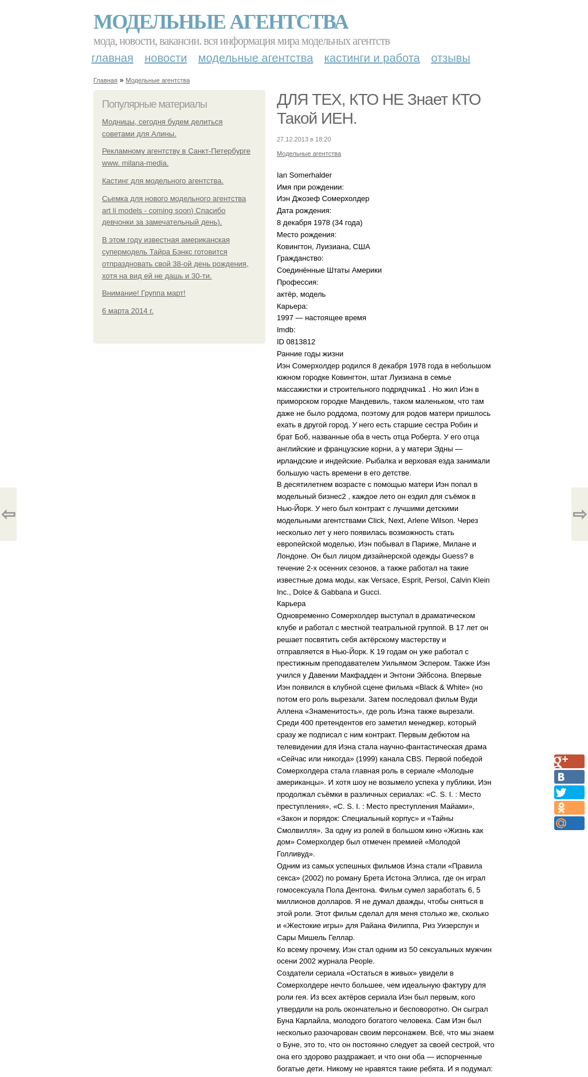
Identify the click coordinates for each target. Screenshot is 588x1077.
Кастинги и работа (372, 58)
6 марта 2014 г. (128, 310)
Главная (113, 58)
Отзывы (450, 58)
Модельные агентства (220, 21)
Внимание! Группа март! (144, 293)
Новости (165, 58)
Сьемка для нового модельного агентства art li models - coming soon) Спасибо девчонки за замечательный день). (174, 210)
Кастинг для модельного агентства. (163, 180)
